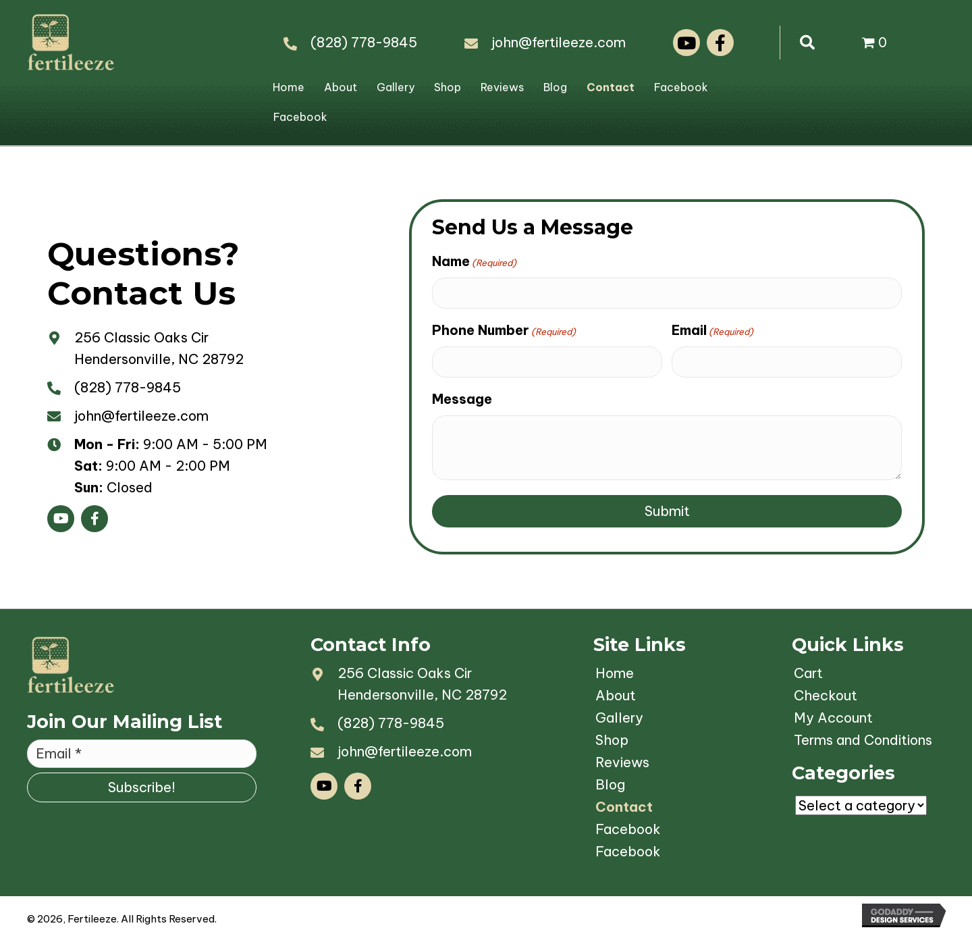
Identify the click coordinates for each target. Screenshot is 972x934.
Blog (555, 87)
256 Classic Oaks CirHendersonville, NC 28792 (422, 684)
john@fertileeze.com (558, 42)
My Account (833, 717)
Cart (808, 673)
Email (712, 330)
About (340, 87)
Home (288, 87)
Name (474, 261)
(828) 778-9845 (363, 42)
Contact (610, 87)
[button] (686, 42)
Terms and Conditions (863, 739)
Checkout (825, 695)
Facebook (681, 87)
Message (462, 398)
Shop (447, 87)
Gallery (395, 87)
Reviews (502, 87)
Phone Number (504, 330)
